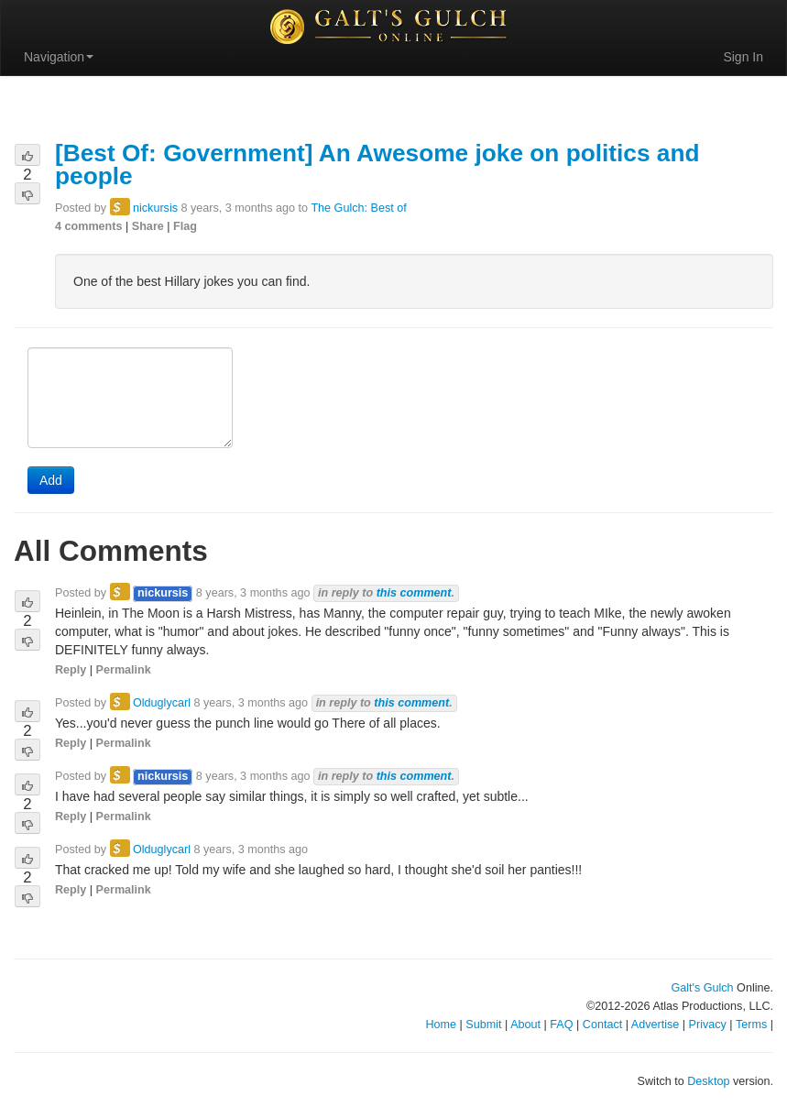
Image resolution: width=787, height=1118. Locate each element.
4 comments (89, 226)
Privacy (708, 1024)
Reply (70, 669)
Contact (602, 1024)
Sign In (743, 56)
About (525, 1024)
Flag (185, 226)
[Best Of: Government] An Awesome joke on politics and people (377, 164)
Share (148, 226)
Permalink (123, 669)
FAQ (561, 1024)
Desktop (708, 1081)
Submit (483, 1024)
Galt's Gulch (702, 987)
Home (440, 1024)
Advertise (655, 1024)
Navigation (58, 56)
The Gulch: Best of (358, 208)
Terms (751, 1024)
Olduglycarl (162, 702)
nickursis (155, 208)
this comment (414, 592)
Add (50, 480)
